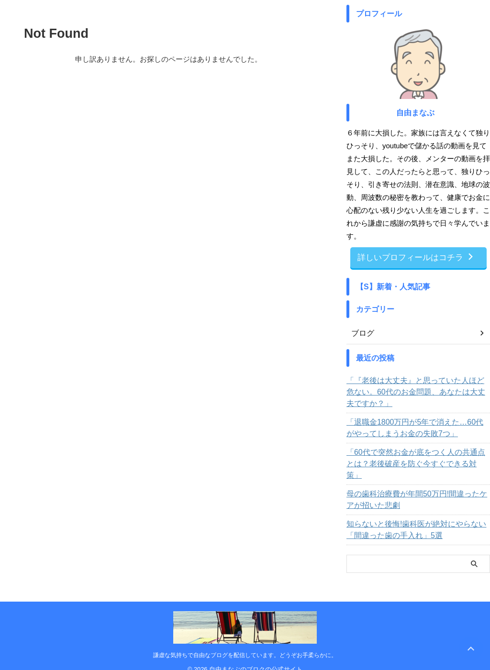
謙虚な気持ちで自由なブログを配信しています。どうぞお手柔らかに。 (245, 642)
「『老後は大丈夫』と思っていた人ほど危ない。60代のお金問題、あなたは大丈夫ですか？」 (413, 390)
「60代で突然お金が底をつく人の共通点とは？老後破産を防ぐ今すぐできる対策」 (417, 456)
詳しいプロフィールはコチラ (416, 257)
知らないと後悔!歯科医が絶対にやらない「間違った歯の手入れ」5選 (417, 517)
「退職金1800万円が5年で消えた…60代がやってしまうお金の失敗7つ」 (416, 426)
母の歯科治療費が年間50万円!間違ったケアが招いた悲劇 (418, 486)
